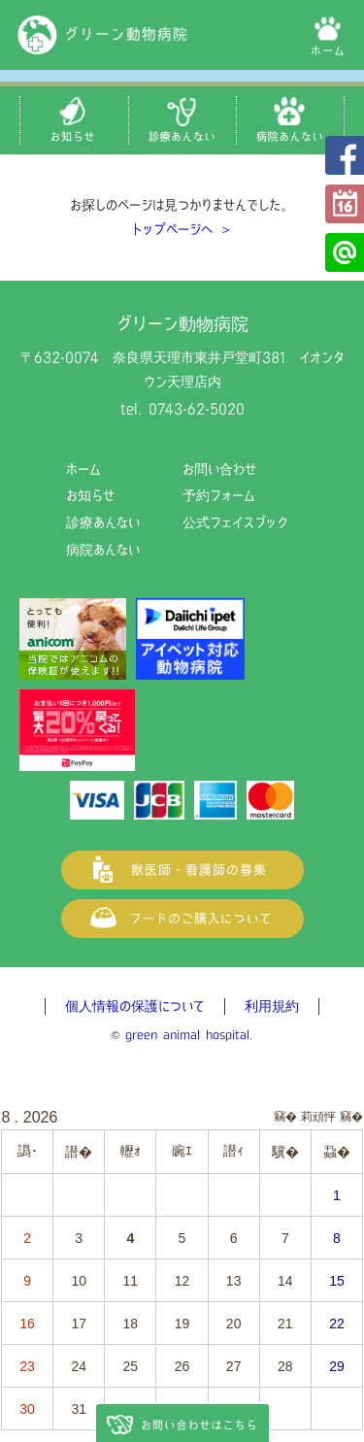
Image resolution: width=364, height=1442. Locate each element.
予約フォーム (344, 203)
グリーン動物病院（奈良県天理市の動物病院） (102, 35)
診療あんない (103, 522)
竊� (351, 1116)
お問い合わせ (219, 469)
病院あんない (103, 549)
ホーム (83, 469)
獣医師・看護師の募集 (182, 870)
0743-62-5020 (197, 409)
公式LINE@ (344, 252)
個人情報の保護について (135, 1006)
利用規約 (272, 1006)
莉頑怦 (318, 1116)
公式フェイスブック (344, 155)
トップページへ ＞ (182, 229)
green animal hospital (187, 1034)
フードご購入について (182, 918)
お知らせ (90, 495)
